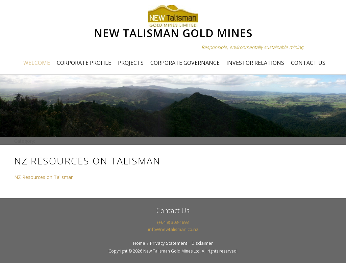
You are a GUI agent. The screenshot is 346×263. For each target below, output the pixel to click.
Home (139, 243)
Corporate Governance (185, 63)
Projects (131, 63)
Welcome (36, 63)
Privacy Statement (168, 243)
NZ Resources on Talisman (44, 177)
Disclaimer (202, 243)
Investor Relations (255, 63)
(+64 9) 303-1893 (173, 222)
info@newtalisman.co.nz (173, 229)
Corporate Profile (84, 63)
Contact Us (308, 63)
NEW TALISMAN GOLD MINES (173, 33)
